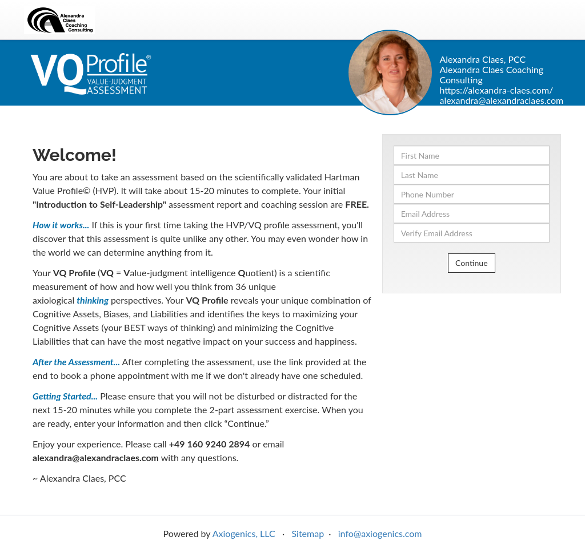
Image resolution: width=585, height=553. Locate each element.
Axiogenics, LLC (244, 533)
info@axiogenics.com (380, 533)
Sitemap (307, 533)
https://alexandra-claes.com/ (496, 89)
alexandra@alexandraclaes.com (501, 100)
